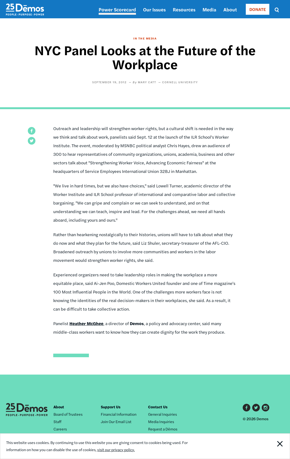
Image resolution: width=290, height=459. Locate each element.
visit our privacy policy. (116, 449)
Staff (57, 421)
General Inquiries (162, 414)
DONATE (257, 9)
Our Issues (154, 9)
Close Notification (275, 446)
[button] (31, 131)
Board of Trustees (67, 414)
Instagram (265, 407)
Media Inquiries (161, 421)
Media (209, 9)
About (230, 9)
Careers (60, 429)
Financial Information (118, 414)
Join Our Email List (116, 421)
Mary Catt (147, 82)
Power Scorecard (117, 9)
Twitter (256, 407)
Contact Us (158, 407)
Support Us (111, 407)
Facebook (246, 407)
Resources (184, 9)
